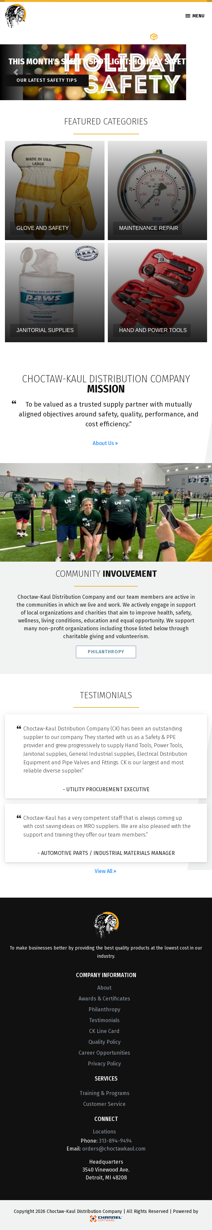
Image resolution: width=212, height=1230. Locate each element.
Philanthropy (106, 655)
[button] (16, 72)
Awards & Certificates (104, 998)
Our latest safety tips (46, 80)
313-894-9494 (115, 1141)
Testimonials (104, 1020)
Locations (104, 1132)
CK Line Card (104, 1031)
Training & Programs (105, 1093)
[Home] (15, 15)
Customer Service (104, 1104)
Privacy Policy (104, 1064)
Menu (194, 16)
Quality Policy (104, 1042)
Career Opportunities (104, 1053)
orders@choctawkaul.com (114, 1149)
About (104, 988)
